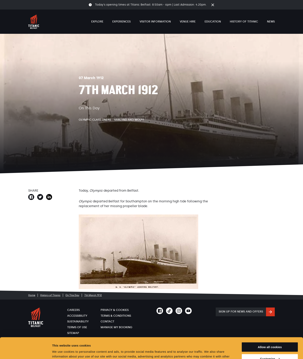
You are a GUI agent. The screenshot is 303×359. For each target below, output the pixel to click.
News (271, 21)
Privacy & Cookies (115, 310)
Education (213, 21)
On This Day (72, 295)
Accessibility (77, 315)
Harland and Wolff (129, 119)
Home (31, 295)
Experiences (121, 21)
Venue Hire (188, 21)
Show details (61, 351)
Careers (73, 310)
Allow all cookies (270, 326)
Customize (270, 338)
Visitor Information (155, 21)
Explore (97, 21)
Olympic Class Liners (95, 119)
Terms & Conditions (116, 315)
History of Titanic (244, 21)
